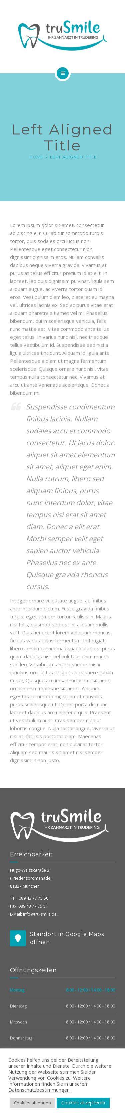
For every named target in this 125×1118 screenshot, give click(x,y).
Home (36, 156)
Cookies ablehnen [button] (32, 1103)
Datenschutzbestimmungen (39, 1089)
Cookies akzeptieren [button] (83, 1102)
